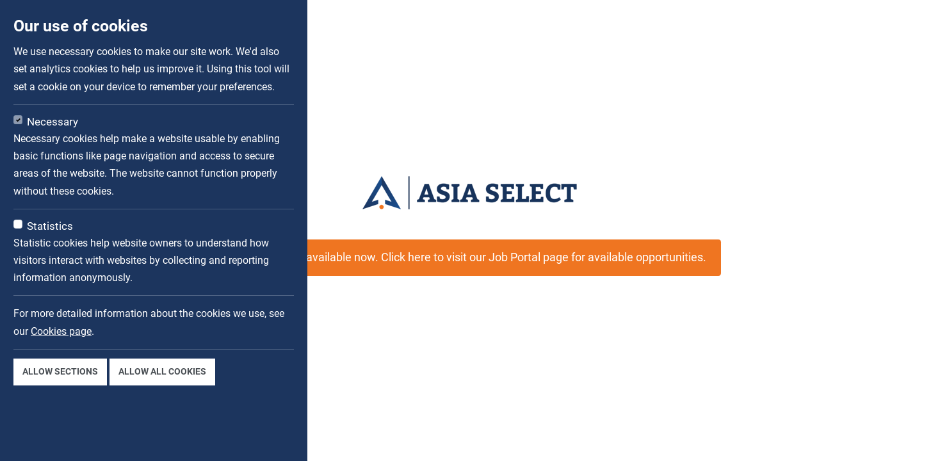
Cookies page (61, 331)
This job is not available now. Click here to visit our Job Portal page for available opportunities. (470, 257)
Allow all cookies (162, 371)
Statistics (50, 226)
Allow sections (60, 371)
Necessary (52, 121)
